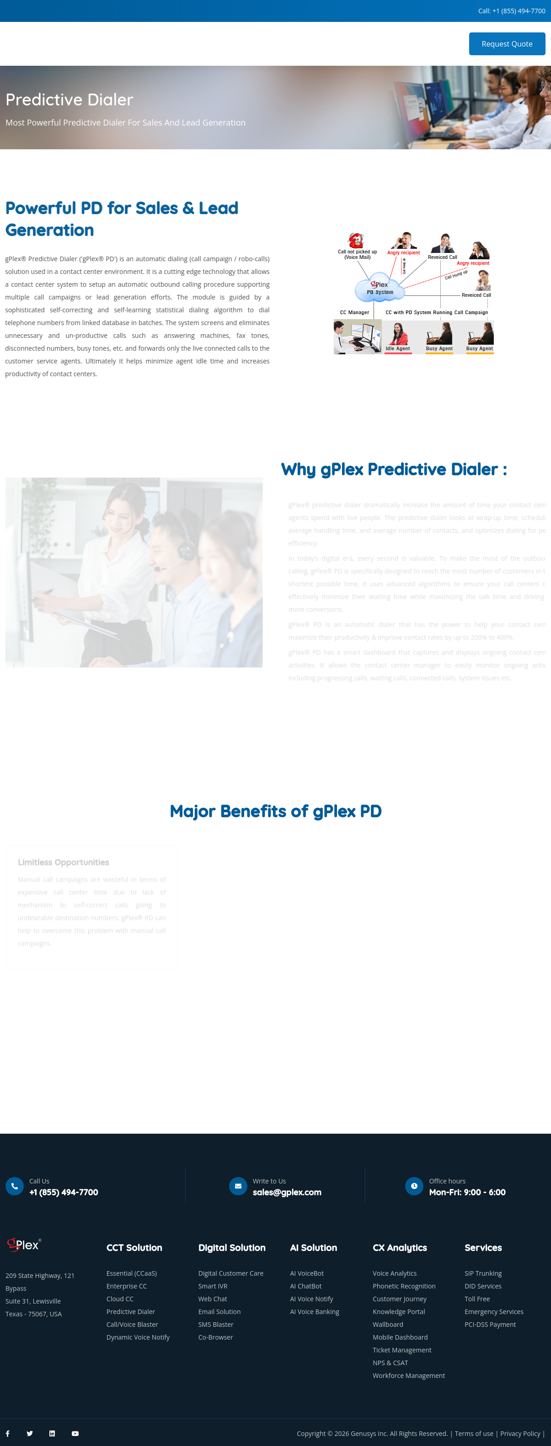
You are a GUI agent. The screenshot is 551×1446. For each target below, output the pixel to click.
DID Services (483, 1286)
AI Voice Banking (314, 1311)
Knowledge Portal (399, 1311)
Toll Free (477, 1298)
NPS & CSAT (390, 1362)
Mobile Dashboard (400, 1337)
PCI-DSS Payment (490, 1324)
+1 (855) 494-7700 (519, 10)
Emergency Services (494, 1311)
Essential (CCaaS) (132, 1273)
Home (223, 44)
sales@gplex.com (287, 1192)
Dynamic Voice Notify (138, 1337)
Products (313, 44)
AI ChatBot (305, 1286)
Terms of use (475, 1433)
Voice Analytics (395, 1273)
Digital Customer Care (231, 1273)
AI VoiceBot (307, 1273)
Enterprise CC (127, 1286)
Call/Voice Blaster (132, 1324)
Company (264, 44)
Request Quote (507, 44)
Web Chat (212, 1298)
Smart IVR (213, 1286)
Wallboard (388, 1324)
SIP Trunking (483, 1273)
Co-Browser (215, 1337)
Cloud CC (120, 1298)
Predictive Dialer (131, 1311)
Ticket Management (402, 1350)
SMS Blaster (216, 1324)
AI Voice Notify (311, 1298)
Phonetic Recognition (404, 1286)
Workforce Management (409, 1375)
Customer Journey (400, 1298)
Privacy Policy (521, 1433)
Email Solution (219, 1311)
